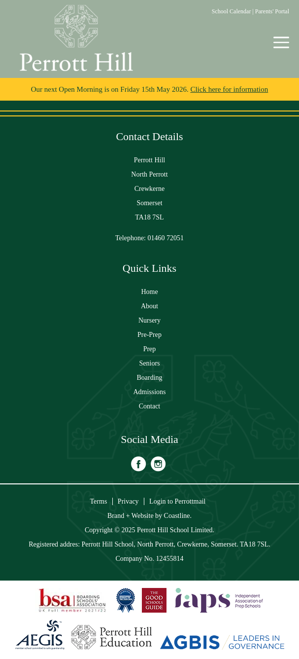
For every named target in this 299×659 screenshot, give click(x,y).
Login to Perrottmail (177, 501)
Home (149, 291)
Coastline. (178, 515)
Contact (150, 406)
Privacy (128, 501)
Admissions (149, 392)
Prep (149, 349)
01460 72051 (166, 238)
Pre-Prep (149, 334)
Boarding (149, 377)
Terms (98, 501)
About (149, 306)
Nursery (149, 320)
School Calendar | (233, 11)
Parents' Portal (272, 11)
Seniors (149, 363)
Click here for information (229, 89)
